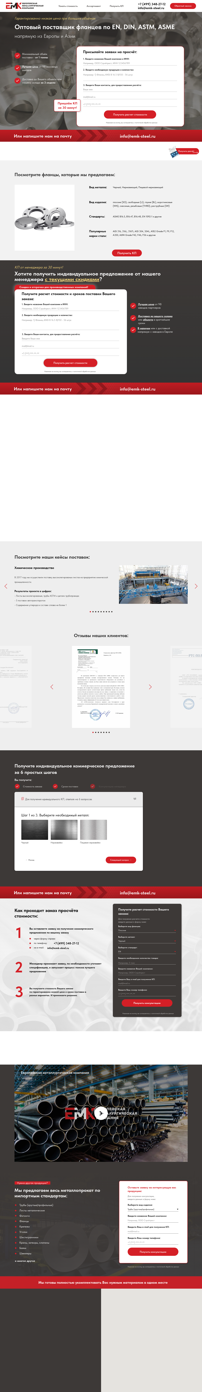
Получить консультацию (147, 1002)
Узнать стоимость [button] (68, 6)
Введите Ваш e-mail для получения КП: (136, 979)
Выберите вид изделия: (140, 1204)
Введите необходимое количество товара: (138, 958)
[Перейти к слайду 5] (101, 611)
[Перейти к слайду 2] (93, 611)
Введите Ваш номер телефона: (132, 990)
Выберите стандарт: (127, 947)
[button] (183, 6)
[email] (130, 97)
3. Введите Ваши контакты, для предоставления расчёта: (112, 85)
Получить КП (116, 6)
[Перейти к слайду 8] (109, 611)
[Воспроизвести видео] (101, 1113)
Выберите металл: (126, 937)
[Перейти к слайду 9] (111, 611)
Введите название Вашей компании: (135, 968)
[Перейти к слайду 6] (103, 611)
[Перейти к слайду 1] (90, 611)
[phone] (130, 104)
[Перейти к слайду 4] (98, 611)
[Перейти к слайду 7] (106, 611)
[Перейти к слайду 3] (95, 611)
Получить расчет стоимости (130, 114)
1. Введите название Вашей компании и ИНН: (106, 59)
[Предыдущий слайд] (5, 586)
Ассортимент (94, 6)
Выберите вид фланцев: (129, 926)
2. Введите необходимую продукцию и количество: (108, 69)
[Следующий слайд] (196, 586)
